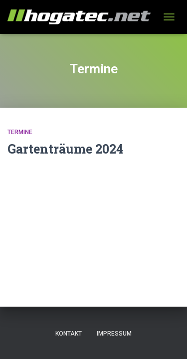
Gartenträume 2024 (65, 149)
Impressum (114, 333)
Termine (19, 132)
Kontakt (68, 333)
